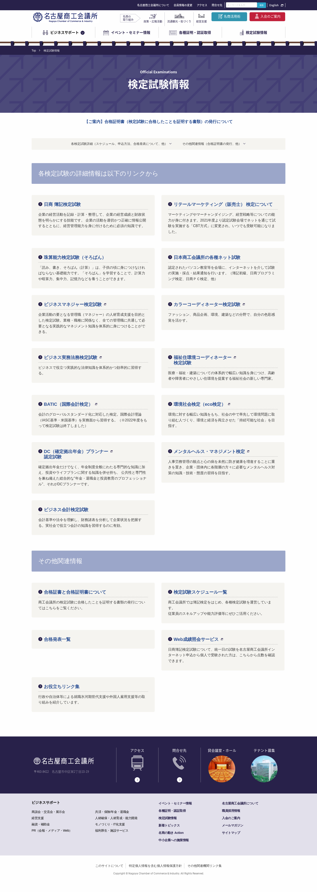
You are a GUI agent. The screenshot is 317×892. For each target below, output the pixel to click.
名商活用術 (232, 16)
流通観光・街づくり (179, 21)
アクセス (202, 5)
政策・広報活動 (153, 21)
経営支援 (201, 21)
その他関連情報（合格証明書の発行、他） (212, 144)
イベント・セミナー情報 (130, 32)
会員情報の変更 (183, 5)
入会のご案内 (270, 16)
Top (34, 50)
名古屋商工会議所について (153, 5)
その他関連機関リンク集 (204, 865)
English (273, 5)
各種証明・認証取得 (195, 32)
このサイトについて (109, 865)
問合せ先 (217, 5)
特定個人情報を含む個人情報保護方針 (155, 865)
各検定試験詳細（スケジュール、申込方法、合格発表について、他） (119, 144)
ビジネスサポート (64, 32)
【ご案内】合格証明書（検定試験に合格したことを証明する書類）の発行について (158, 121)
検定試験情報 (256, 32)
